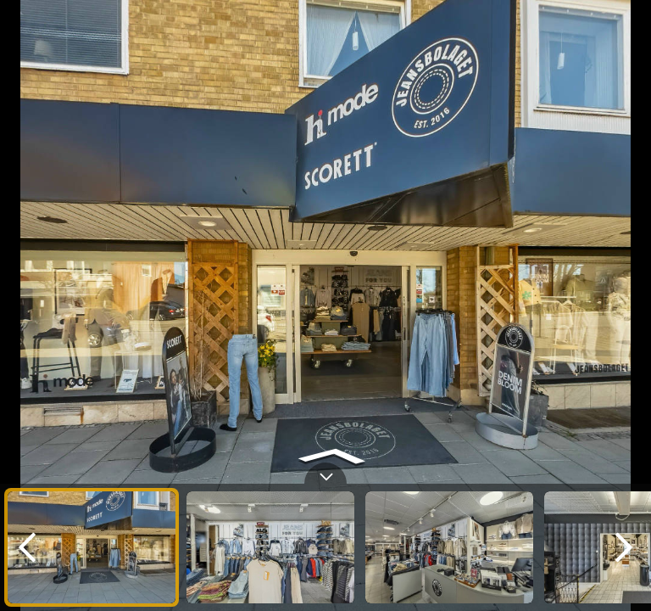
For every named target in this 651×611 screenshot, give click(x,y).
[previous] (27, 547)
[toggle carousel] (325, 473)
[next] (624, 547)
